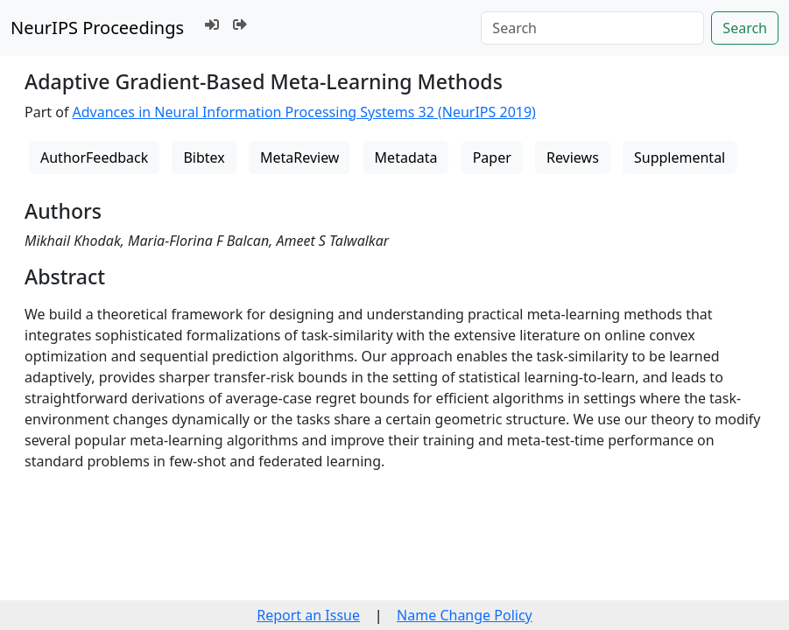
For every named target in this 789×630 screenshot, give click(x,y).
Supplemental (679, 157)
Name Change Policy (464, 615)
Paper (492, 157)
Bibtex (203, 157)
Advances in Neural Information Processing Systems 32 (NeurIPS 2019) (304, 112)
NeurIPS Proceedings (97, 27)
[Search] (592, 28)
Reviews (572, 157)
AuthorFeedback (94, 157)
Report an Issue (308, 615)
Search (744, 28)
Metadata (406, 157)
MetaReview (299, 157)
